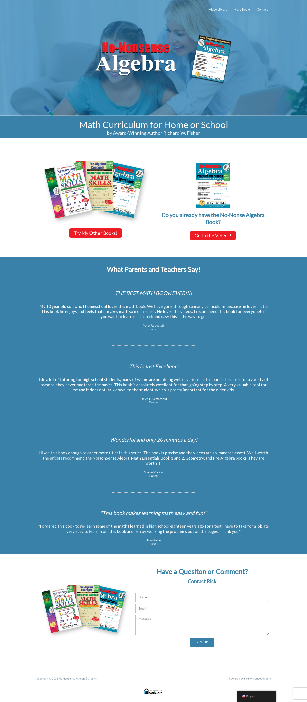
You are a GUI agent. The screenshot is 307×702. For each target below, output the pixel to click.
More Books (242, 9)
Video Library (218, 9)
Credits (92, 678)
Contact (262, 9)
